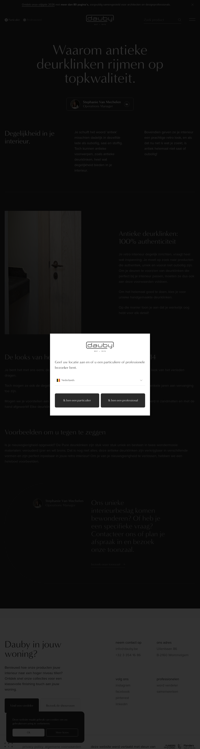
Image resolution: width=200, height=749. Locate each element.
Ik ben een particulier (77, 400)
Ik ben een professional (123, 400)
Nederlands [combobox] (100, 380)
